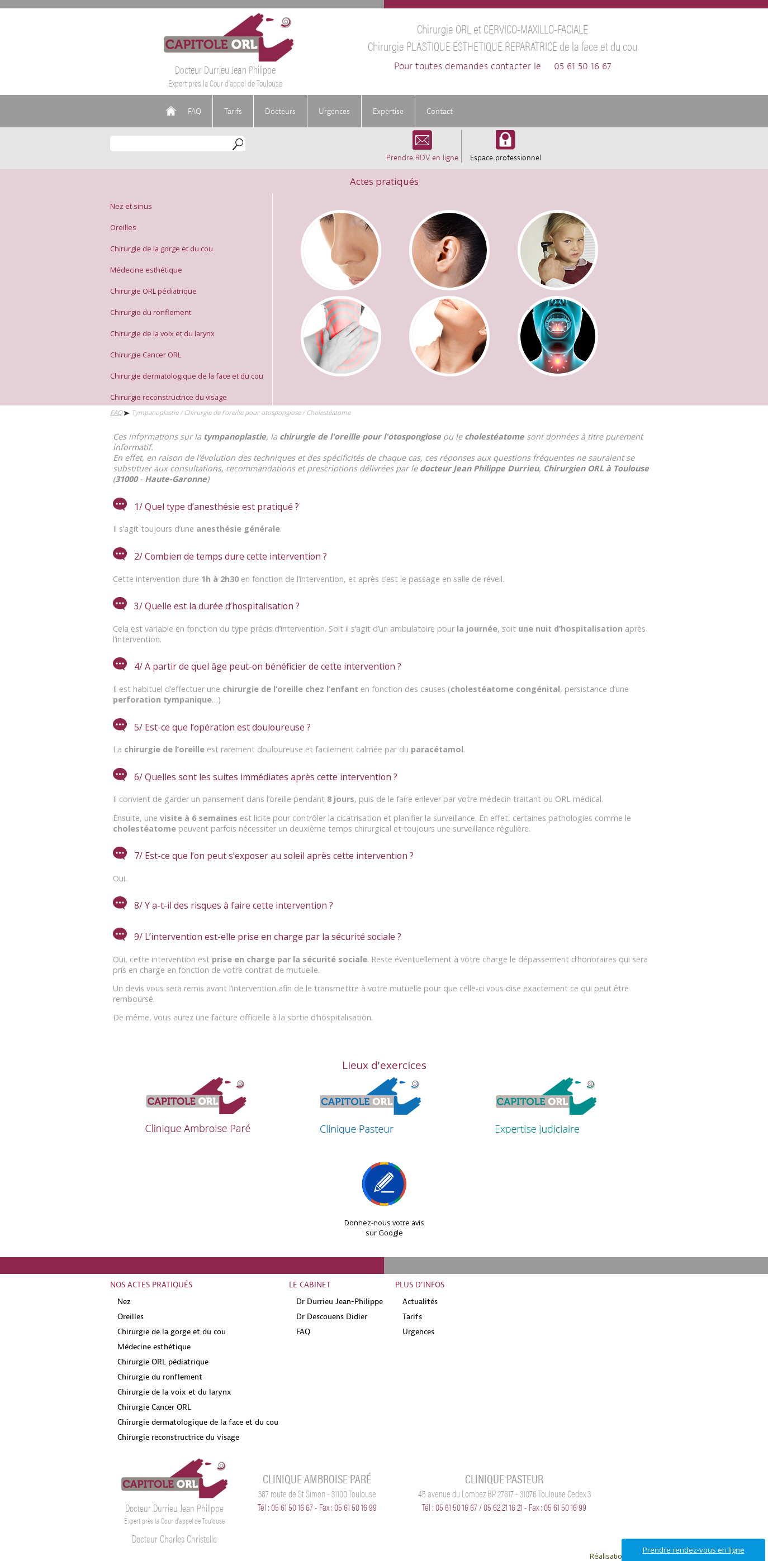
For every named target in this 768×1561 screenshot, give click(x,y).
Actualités (420, 1301)
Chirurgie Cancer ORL (145, 355)
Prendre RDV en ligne (422, 152)
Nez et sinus (131, 206)
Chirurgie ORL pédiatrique (153, 291)
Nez (124, 1301)
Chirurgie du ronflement (150, 312)
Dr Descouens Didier (331, 1316)
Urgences (334, 111)
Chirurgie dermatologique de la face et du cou (186, 376)
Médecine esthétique (146, 270)
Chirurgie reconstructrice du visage (168, 397)
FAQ (194, 111)
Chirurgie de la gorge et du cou (161, 249)
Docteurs (280, 111)
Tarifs (233, 111)
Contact (439, 111)
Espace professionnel (505, 152)
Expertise (388, 111)
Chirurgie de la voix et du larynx (162, 333)
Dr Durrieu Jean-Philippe (339, 1301)
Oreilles (123, 227)
